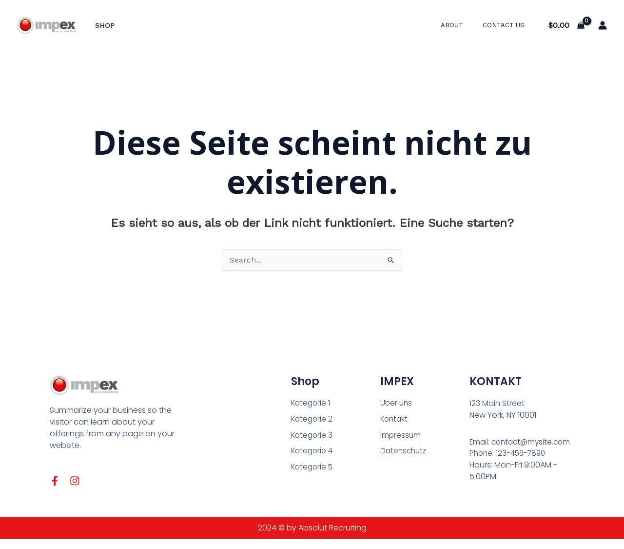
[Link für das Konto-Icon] (602, 25)
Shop (102, 25)
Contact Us (507, 25)
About (462, 25)
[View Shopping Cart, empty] (566, 25)
